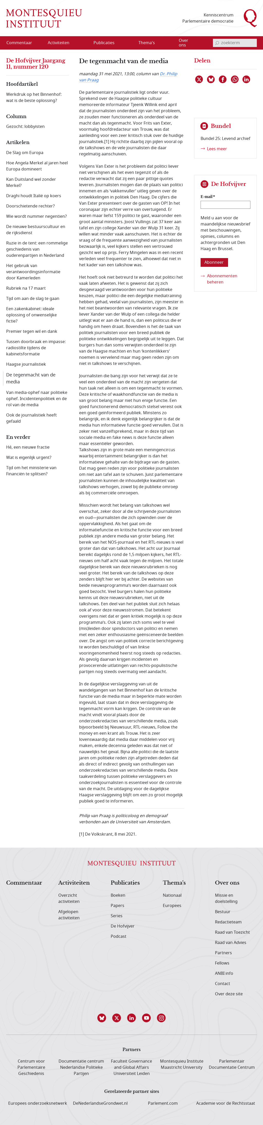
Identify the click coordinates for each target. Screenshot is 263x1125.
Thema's (174, 883)
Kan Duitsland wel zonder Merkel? (31, 182)
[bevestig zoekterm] (217, 42)
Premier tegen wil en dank (31, 331)
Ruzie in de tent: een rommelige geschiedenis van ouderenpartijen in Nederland (37, 249)
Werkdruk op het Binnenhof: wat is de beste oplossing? (34, 97)
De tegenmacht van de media (30, 378)
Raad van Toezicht (232, 932)
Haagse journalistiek (26, 364)
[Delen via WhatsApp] (235, 79)
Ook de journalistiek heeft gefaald (31, 418)
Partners (223, 953)
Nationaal (172, 895)
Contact (222, 984)
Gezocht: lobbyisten (25, 127)
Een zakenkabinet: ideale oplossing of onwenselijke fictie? (31, 315)
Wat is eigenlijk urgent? (28, 458)
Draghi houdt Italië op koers (33, 196)
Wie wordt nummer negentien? (36, 216)
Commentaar (24, 883)
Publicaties (125, 883)
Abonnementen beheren (222, 279)
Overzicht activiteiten (69, 898)
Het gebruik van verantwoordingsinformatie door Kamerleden (33, 272)
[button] (101, 1018)
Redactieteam (228, 922)
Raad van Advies (230, 943)
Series (117, 916)
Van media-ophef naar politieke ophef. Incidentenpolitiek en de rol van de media (36, 399)
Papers (117, 906)
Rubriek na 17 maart (26, 288)
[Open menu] (83, 43)
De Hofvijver (123, 926)
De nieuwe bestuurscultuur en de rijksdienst (35, 230)
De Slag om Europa (24, 153)
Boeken (118, 895)
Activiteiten (74, 883)
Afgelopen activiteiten (69, 915)
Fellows (222, 963)
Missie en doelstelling (226, 898)
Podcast (118, 936)
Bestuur (222, 912)
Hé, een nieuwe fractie (28, 447)
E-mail (206, 196)
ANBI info (224, 973)
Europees (172, 906)
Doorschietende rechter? (30, 206)
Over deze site (229, 994)
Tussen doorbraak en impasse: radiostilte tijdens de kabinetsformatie (36, 348)
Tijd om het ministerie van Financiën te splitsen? (31, 471)
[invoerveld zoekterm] (235, 43)
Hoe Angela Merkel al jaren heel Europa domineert (37, 166)
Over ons (227, 883)
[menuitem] (22, 43)
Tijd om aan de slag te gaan (32, 299)
